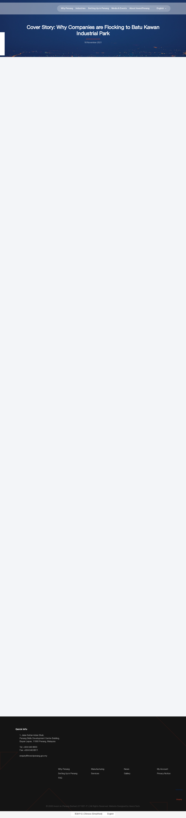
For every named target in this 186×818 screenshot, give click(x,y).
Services (95, 775)
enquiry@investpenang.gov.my (33, 757)
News (126, 770)
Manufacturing (97, 770)
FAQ (60, 779)
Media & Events (119, 9)
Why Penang (67, 9)
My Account (162, 770)
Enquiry (179, 795)
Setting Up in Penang (98, 9)
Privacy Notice (164, 775)
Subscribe (179, 786)
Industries (81, 9)
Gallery (127, 775)
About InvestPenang (139, 9)
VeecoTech (134, 807)
